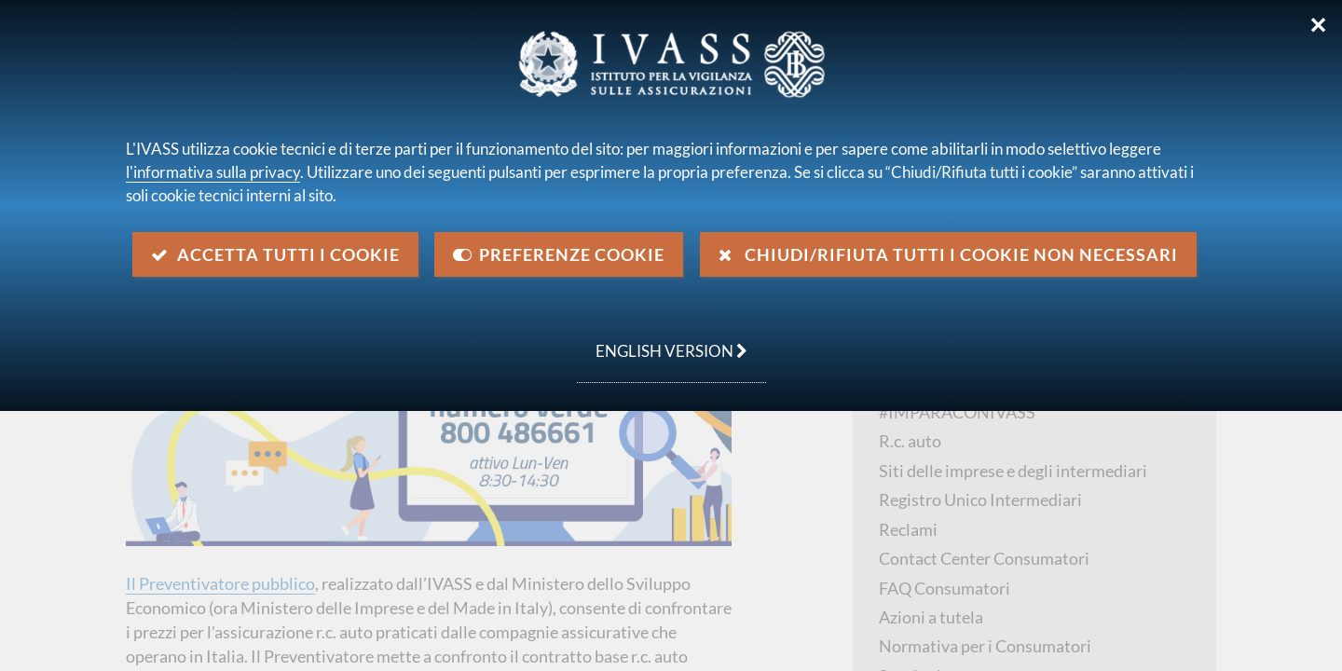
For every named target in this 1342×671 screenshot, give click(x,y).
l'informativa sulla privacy (213, 172)
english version (662, 341)
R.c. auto (910, 441)
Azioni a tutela (931, 617)
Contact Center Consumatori (984, 558)
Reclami (908, 529)
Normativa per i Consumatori (985, 646)
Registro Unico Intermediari (980, 499)
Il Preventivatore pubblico (220, 583)
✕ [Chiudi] (1318, 25)
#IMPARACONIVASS (957, 412)
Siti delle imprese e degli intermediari (1013, 470)
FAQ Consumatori (944, 588)
